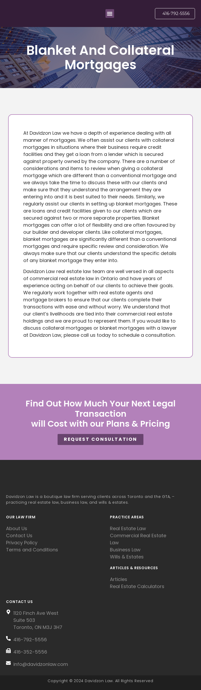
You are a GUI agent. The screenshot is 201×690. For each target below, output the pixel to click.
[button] (109, 13)
